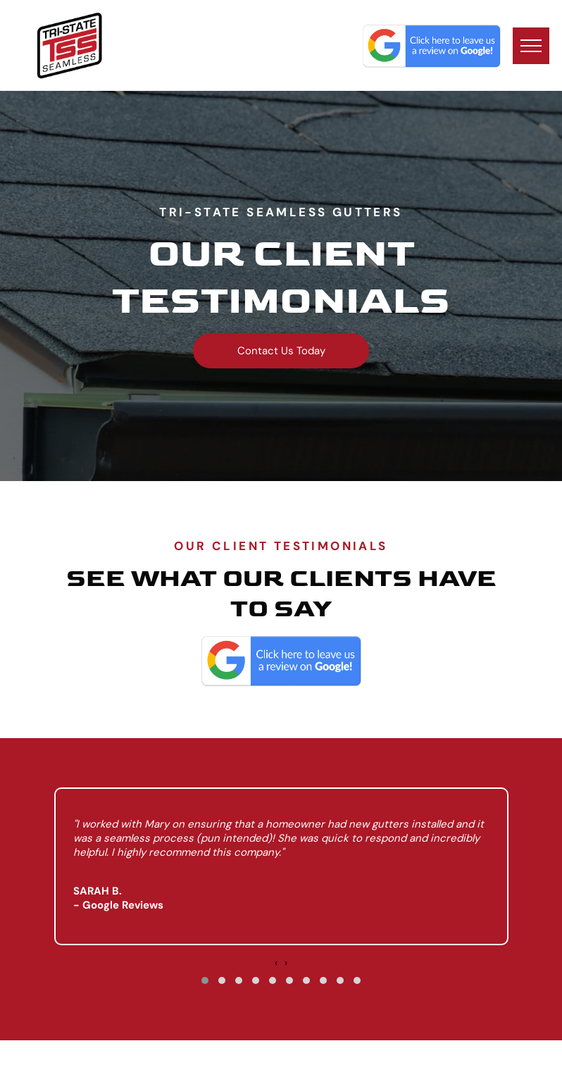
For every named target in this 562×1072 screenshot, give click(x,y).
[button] (204, 980)
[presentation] (276, 963)
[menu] (531, 45)
